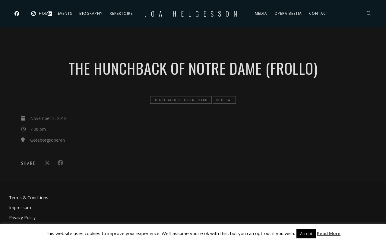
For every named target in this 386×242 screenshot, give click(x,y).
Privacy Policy (22, 217)
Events (65, 13)
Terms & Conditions (28, 197)
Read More (328, 233)
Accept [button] (306, 233)
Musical (224, 100)
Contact (318, 13)
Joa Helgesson (193, 13)
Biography (91, 13)
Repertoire (121, 13)
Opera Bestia (288, 13)
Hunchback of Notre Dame (180, 100)
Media (261, 13)
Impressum (20, 207)
